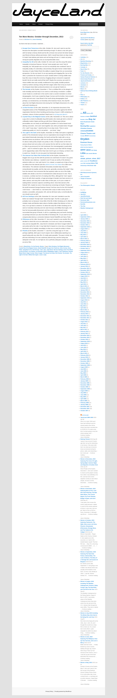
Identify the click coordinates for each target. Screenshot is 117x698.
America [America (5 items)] (89, 113)
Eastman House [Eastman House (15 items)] (86, 142)
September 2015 (85, 226)
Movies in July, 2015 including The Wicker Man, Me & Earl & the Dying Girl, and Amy (89, 615)
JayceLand (85, 415)
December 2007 (85, 406)
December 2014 (85, 244)
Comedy (83, 67)
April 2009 (83, 375)
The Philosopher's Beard (88, 185)
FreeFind (89, 45)
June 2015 (83, 232)
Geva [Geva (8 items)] (90, 145)
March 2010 (84, 353)
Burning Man (84, 65)
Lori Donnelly (39, 251)
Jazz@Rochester (85, 196)
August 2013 (84, 276)
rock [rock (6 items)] (82, 163)
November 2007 (85, 408)
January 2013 (84, 290)
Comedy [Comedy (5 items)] (82, 135)
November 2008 (85, 385)
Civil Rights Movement (63, 246)
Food (82, 71)
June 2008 (83, 394)
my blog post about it (60, 114)
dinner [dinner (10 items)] (87, 135)
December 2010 (85, 335)
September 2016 (85, 217)
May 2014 (83, 258)
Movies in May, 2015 (86, 662)
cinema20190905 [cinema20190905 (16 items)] (87, 131)
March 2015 (84, 238)
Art (81, 59)
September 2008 (85, 389)
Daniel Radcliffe (42, 248)
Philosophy (84, 96)
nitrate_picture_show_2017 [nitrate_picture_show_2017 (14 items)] (90, 158)
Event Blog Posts (85, 32)
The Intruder (66, 253)
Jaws (41, 249)
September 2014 (85, 250)
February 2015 (85, 240)
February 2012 (85, 311)
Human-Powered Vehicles (88, 77)
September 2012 (85, 298)
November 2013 (85, 270)
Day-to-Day (84, 69)
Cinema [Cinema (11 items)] (89, 128)
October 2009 (84, 363)
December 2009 (85, 359)
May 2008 (83, 396)
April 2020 (83, 215)
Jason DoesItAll (85, 176)
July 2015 (83, 230)
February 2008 (85, 402)
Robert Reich (22, 253)
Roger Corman (30, 253)
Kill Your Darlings (58, 249)
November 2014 (85, 246)
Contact (40, 24)
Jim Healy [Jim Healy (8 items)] (94, 150)
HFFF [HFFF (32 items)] (83, 150)
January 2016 (84, 219)
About (33, 24)
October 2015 (84, 225)
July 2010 (83, 345)
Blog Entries (27, 246)
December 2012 (85, 292)
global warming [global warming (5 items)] (84, 147)
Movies (42, 246)
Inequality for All (27, 249)
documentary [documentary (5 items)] (92, 135)
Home (21, 24)
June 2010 (83, 347)
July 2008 (83, 392)
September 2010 (85, 341)
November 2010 (85, 337)
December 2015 (85, 221)
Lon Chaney (32, 251)
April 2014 (83, 260)
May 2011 (83, 327)
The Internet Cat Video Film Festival (52, 253)
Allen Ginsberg (53, 246)
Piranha (71, 251)
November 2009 (85, 361)
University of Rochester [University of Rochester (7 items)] (87, 165)
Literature (83, 85)
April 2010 (83, 351)
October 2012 (84, 296)
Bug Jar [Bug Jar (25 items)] (92, 119)
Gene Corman (63, 248)
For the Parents (35, 246)
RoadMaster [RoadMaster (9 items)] (93, 161)
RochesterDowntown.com (88, 202)
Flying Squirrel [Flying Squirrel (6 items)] (84, 144)
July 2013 (83, 278)
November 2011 (85, 317)
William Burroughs (33, 254)
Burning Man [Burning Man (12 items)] (85, 126)
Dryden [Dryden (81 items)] (85, 139)
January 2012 (84, 313)
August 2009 (84, 367)
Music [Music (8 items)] (82, 156)
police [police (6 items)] (82, 161)
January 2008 (84, 404)
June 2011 (83, 325)
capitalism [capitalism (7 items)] (92, 126)
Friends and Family (86, 75)
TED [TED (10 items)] (96, 163)
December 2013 (85, 268)
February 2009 (85, 379)
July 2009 (83, 369)
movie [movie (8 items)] (90, 153)
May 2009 (83, 373)
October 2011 (84, 319)
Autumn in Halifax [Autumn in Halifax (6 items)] (85, 116)
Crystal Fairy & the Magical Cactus (28, 248)
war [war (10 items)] (95, 165)
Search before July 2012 (87, 43)
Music (82, 89)
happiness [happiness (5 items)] (90, 147)
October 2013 (84, 272)
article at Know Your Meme (53, 164)
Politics (83, 98)
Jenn (44, 249)
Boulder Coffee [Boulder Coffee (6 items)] (84, 119)
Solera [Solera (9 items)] (93, 163)
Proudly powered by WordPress (63, 691)
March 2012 (84, 309)
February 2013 (85, 288)
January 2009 (84, 381)
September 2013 (85, 274)
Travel (82, 104)
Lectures (83, 83)
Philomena (65, 251)
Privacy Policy (49, 24)
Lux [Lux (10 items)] (87, 153)
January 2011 (84, 333)
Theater (83, 102)
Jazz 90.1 (83, 194)
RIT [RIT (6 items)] (89, 161)
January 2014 (84, 266)
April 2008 (83, 398)
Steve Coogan (38, 253)
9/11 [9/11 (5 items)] (81, 113)
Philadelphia (50, 251)
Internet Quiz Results (87, 79)
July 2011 (83, 323)
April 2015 (83, 236)
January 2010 (84, 357)
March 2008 (84, 400)
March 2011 (84, 329)
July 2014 (83, 254)
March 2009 (84, 377)
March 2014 (84, 262)
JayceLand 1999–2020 (87, 417)
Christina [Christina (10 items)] (83, 128)
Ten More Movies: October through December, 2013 (41, 37)
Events (27, 24)
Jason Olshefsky (37, 39)
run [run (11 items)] (84, 163)
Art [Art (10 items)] (92, 113)
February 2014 (85, 264)
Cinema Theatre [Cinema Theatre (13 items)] (86, 133)
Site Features (84, 100)
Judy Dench (50, 249)
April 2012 (83, 307)
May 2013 (83, 282)
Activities (83, 57)
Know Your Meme (68, 249)
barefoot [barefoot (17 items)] (93, 116)
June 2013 (83, 280)
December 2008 (85, 383)
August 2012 (84, 300)
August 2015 (84, 228)
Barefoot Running (86, 61)
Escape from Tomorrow (53, 248)
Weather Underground (87, 208)
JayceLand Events (86, 81)
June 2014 (83, 256)
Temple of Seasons (86, 178)
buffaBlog (83, 192)
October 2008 (84, 387)
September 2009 (85, 365)
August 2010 (84, 343)
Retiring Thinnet (85, 439)
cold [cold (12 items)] (93, 133)
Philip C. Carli (58, 251)
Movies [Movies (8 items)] (95, 153)
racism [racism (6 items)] (86, 161)
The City (83, 206)
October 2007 (84, 410)
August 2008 (84, 390)
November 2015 (85, 223)
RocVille (83, 204)
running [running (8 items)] (88, 163)
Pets (82, 94)
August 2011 (84, 321)
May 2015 (83, 234)
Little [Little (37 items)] (83, 153)
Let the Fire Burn (23, 251)
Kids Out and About (86, 198)
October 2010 (84, 339)
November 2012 (85, 294)
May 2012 (83, 306)
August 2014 (84, 252)
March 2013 (84, 286)
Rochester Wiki (85, 200)
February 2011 (85, 331)
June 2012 (83, 304)
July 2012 (83, 302)
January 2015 (84, 242)
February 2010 (85, 355)
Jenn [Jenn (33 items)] (88, 150)
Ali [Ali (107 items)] (84, 112)
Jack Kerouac (35, 249)
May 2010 (83, 349)
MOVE (45, 251)
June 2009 (83, 371)
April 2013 (83, 284)
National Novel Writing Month (89, 90)
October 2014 (84, 248)
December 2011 (85, 315)
